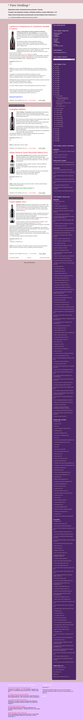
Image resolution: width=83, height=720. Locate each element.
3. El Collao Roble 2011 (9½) (59, 363)
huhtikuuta (58, 120)
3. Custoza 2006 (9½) (58, 613)
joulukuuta (58, 96)
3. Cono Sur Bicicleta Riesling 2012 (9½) (62, 622)
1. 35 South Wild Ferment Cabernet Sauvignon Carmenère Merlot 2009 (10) (63, 217)
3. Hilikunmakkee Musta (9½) (59, 500)
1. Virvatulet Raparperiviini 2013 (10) (61, 442)
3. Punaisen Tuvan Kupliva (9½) (60, 511)
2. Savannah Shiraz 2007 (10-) (60, 273)
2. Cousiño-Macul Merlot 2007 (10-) (61, 280)
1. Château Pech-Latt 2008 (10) (60, 208)
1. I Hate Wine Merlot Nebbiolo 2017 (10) (62, 245)
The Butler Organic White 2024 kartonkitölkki (18, 694)
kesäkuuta (58, 116)
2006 (56, 138)
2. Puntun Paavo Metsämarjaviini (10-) (62, 472)
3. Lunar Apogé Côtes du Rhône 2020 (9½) (63, 410)
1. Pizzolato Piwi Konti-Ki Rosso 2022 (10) (62, 260)
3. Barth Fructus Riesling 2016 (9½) (61, 629)
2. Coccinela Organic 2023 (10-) (60, 154)
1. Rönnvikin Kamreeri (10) (59, 449)
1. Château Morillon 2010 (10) (60, 225)
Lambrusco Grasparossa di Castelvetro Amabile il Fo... (62, 98)
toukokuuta (58, 118)
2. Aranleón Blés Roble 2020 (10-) (61, 337)
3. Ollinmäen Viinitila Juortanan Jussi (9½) (62, 509)
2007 (56, 136)
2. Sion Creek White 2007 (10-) (60, 552)
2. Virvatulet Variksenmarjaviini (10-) (61, 474)
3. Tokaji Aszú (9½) (57, 610)
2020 (56, 78)
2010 (56, 130)
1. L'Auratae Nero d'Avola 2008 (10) (61, 214)
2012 (56, 94)
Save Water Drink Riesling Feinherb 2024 (17, 699)
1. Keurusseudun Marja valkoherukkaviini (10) (63, 440)
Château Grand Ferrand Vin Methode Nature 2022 (19, 687)
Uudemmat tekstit (14, 257)
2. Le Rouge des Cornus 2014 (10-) (61, 304)
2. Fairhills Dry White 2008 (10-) (60, 558)
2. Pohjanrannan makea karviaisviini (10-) (62, 481)
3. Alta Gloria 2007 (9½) (58, 346)
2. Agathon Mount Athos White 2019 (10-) (62, 591)
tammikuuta (59, 126)
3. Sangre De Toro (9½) (58, 344)
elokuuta (58, 114)
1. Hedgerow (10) (57, 521)
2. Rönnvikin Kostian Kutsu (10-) (60, 490)
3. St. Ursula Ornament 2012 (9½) (61, 627)
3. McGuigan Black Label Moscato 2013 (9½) (63, 624)
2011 (56, 128)
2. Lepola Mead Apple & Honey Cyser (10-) (63, 493)
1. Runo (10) (56, 437)
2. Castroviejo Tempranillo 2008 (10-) (61, 285)
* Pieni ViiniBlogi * (19, 5)
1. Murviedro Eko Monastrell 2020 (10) (62, 258)
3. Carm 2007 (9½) (57, 351)
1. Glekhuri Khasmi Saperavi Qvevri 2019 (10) (63, 256)
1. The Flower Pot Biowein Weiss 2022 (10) (63, 534)
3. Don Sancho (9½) (57, 341)
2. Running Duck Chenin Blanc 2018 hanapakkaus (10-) (61, 583)
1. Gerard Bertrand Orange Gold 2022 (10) (63, 169)
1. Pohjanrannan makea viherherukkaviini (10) (63, 162)
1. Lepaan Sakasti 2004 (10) (59, 460)
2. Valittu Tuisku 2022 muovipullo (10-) (61, 599)
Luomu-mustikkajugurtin (28, 54)
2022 (56, 74)
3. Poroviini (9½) (57, 497)
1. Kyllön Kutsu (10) (57, 453)
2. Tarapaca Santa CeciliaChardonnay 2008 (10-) (59, 555)
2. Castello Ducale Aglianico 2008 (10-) (62, 287)
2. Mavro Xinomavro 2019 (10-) (60, 334)
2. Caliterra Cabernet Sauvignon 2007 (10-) (63, 275)
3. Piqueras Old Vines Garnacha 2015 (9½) (63, 382)
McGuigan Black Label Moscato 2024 (16, 706)
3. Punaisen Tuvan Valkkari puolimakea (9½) (63, 516)
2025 (56, 68)
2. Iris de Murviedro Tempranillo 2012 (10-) (62, 297)
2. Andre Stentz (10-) (58, 548)
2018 (56, 82)
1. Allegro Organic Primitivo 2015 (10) (61, 238)
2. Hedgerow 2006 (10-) (58, 550)
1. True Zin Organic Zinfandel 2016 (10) (62, 241)
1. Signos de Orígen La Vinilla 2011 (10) (62, 531)
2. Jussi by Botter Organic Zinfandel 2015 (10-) (63, 307)
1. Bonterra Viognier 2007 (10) (60, 523)
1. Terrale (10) (56, 203)
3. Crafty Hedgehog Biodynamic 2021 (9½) (63, 400)
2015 (56, 88)
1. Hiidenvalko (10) (57, 456)
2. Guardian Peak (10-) (58, 266)
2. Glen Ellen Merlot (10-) (59, 268)
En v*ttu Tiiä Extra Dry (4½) (59, 667)
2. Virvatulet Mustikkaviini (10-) (60, 483)
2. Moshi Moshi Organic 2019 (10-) (61, 588)
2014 (56, 90)
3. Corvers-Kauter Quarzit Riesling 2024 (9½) (63, 190)
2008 (56, 134)
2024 (56, 70)
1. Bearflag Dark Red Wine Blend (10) (61, 232)
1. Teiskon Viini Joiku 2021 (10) (60, 458)
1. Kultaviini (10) (57, 421)
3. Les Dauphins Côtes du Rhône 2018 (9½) (63, 390)
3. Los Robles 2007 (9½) (58, 615)
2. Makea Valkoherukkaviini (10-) (60, 479)
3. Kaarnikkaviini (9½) (58, 504)
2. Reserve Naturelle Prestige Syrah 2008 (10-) (63, 289)
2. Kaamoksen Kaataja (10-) (59, 467)
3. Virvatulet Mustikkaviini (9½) (60, 506)
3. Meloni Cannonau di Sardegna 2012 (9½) (63, 369)
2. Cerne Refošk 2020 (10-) (59, 330)
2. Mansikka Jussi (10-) (58, 470)
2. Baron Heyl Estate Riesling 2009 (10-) (62, 560)
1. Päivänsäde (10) (57, 430)
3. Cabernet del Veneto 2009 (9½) (61, 361)
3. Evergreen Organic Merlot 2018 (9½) (62, 384)
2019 (56, 80)
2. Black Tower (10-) (57, 545)
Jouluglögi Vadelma (17, 109)
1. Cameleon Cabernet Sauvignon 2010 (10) (63, 223)
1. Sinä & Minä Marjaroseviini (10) (61, 451)
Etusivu (29, 257)
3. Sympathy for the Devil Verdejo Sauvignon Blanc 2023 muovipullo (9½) (63, 650)
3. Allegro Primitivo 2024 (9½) (60, 157)
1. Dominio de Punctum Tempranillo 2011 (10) (63, 230)
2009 (56, 132)
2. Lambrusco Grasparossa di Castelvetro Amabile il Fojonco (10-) (62, 292)
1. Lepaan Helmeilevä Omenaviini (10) (62, 428)
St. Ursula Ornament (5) (58, 669)
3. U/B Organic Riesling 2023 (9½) (61, 185)
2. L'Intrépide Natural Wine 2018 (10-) (61, 325)
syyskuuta (58, 112)
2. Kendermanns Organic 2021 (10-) (61, 596)
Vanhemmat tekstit (45, 257)
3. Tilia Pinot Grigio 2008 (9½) (60, 620)
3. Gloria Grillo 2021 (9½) (59, 639)
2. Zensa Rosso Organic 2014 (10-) (61, 302)
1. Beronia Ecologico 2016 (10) (60, 247)
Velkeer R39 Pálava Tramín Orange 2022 (17, 712)
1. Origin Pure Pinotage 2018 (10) (60, 250)
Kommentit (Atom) (31, 262)
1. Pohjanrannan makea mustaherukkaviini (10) (64, 164)
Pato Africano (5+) (57, 672)
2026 (56, 66)
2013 (56, 92)
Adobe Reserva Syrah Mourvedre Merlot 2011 (28, 152)
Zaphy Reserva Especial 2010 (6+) (61, 676)
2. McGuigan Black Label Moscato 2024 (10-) (63, 179)
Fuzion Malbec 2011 (17, 202)
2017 (56, 84)
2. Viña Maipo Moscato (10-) (59, 578)
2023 (56, 72)
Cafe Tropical (38, 223)
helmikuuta (58, 124)
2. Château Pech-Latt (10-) (59, 271)
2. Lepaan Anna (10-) (58, 488)
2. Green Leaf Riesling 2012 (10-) (60, 565)
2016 (56, 86)
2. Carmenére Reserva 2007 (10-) (61, 278)
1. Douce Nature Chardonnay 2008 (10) (62, 525)
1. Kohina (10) (56, 444)
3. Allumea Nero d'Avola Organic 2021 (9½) (63, 402)
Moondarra (46, 687)
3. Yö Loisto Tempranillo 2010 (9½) (61, 355)
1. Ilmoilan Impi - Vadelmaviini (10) (61, 435)
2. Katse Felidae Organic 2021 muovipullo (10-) (64, 332)
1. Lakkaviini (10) (57, 423)
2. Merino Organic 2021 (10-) (59, 328)
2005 (56, 140)
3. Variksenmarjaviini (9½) (59, 502)
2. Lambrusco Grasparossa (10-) (60, 282)
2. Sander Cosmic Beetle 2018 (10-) (61, 586)
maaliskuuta (59, 122)
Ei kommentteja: (32, 100)
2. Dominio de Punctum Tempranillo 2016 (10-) (63, 309)
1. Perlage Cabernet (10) (58, 201)
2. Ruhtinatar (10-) (57, 476)
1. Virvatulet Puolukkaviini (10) (60, 433)
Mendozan (22, 209)
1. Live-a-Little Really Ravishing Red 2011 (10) (63, 228)
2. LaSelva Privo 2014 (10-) (59, 300)
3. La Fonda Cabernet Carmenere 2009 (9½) (63, 353)
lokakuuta (58, 110)
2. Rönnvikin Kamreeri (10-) (59, 486)
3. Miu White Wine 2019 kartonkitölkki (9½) (63, 637)
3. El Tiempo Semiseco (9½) (59, 617)
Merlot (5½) (56, 674)
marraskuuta (59, 108)
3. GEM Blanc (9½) (57, 631)
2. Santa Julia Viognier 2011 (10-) (60, 563)
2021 (56, 76)
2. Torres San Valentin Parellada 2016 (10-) (63, 580)
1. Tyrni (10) (56, 426)
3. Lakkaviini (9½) (57, 513)
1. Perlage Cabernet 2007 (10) (60, 206)
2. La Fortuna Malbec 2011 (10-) (60, 295)
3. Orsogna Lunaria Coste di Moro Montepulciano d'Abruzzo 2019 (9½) (61, 407)
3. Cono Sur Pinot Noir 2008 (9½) (60, 348)
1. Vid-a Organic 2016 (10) (59, 243)
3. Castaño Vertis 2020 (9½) (59, 404)
